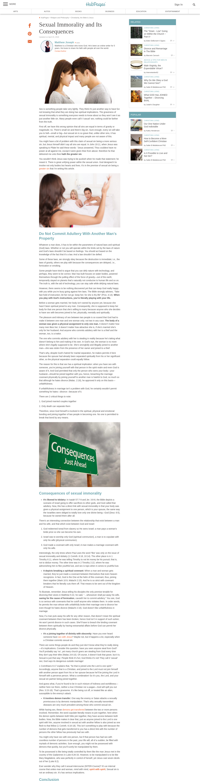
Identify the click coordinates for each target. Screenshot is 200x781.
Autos (47, 11)
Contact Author (60, 51)
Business (109, 11)
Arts (15, 11)
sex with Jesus (65, 637)
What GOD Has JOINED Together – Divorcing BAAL (155, 98)
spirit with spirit (97, 769)
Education (141, 11)
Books (78, 11)
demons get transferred (73, 710)
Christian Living (151, 28)
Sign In (179, 4)
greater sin (44, 169)
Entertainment (172, 11)
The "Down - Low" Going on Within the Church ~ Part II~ (156, 34)
